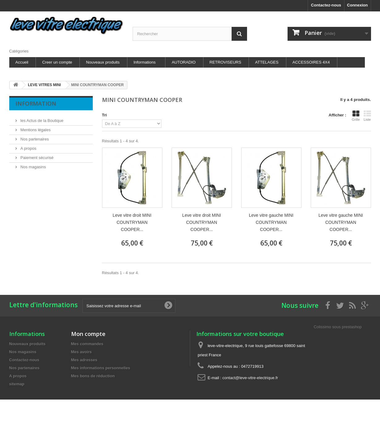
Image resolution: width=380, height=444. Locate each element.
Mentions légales (35, 127)
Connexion (357, 5)
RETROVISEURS (225, 62)
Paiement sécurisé (36, 155)
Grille (356, 115)
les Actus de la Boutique (41, 118)
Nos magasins (32, 164)
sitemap (16, 384)
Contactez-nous (326, 5)
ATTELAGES (267, 62)
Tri (104, 115)
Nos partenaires (34, 136)
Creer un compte (57, 62)
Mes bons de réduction (93, 376)
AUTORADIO (183, 62)
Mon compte (88, 333)
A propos (27, 146)
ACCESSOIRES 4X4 (311, 62)
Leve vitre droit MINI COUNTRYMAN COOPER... (132, 222)
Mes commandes (87, 343)
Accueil (21, 62)
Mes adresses (84, 360)
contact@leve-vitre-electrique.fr (250, 377)
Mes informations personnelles (100, 368)
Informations (145, 62)
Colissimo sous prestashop (337, 327)
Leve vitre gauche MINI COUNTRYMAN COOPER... (271, 222)
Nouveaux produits (102, 62)
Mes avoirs (81, 352)
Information (35, 103)
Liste (367, 115)
